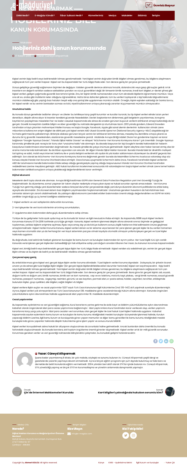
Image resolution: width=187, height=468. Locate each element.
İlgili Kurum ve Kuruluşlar (147, 462)
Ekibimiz (142, 15)
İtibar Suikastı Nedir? (71, 15)
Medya (112, 15)
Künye (101, 462)
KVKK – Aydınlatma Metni (120, 462)
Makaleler (127, 15)
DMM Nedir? (22, 15)
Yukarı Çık (170, 462)
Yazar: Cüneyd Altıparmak (52, 55)
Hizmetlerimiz (95, 15)
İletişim (156, 15)
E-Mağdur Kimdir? (45, 15)
